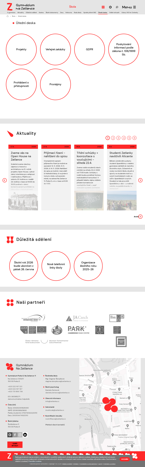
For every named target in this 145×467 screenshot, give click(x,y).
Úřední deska (103, 12)
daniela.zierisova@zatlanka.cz (57, 393)
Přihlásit (76, 464)
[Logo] (20, 6)
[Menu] (129, 7)
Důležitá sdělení (31, 12)
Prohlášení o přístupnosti (88, 464)
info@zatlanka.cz (52, 401)
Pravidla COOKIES (109, 464)
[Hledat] (110, 7)
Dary (62, 12)
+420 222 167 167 (15, 389)
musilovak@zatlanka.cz (54, 410)
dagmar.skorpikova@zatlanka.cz (58, 381)
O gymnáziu (11, 12)
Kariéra (41, 12)
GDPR (100, 464)
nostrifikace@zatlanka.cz (55, 419)
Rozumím (124, 459)
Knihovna (69, 12)
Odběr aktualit (114, 12)
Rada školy (78, 12)
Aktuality (20, 12)
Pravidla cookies (34, 461)
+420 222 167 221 (15, 386)
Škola (13, 16)
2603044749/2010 (20, 415)
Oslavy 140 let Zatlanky (130, 12)
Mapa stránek (67, 464)
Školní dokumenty (52, 12)
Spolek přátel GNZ (90, 12)
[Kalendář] (103, 7)
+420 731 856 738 (15, 391)
